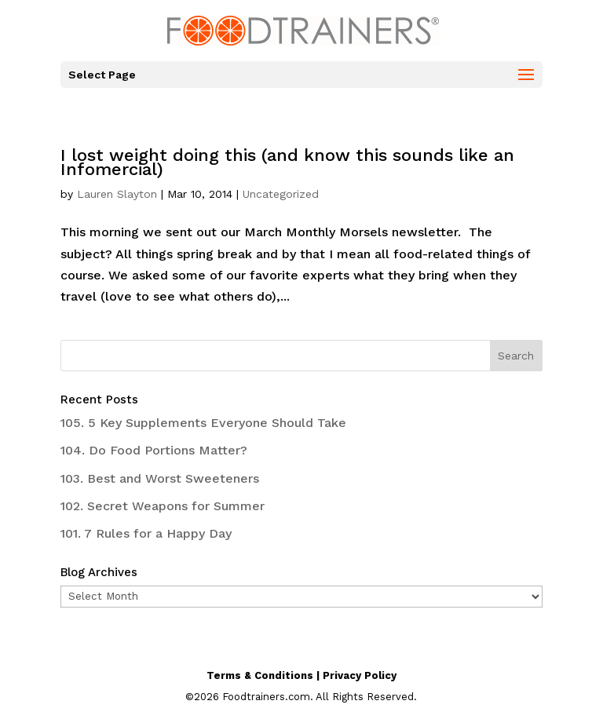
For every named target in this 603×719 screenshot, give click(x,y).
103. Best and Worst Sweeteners (159, 478)
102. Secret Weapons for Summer (162, 505)
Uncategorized (281, 194)
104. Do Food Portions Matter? (153, 450)
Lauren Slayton (117, 194)
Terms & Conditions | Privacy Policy (301, 675)
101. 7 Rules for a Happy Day (146, 533)
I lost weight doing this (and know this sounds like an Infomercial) (287, 162)
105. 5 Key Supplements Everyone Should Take (203, 422)
